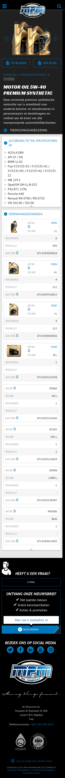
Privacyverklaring (31, 773)
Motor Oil (12, 74)
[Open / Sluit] (4, 6)
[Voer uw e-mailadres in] (31, 620)
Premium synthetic (35, 74)
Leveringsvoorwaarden (43, 770)
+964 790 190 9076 (41, 724)
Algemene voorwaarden (18, 770)
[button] (7, 38)
